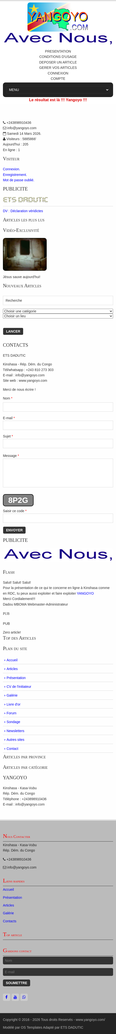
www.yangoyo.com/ (90, 1020)
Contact (12, 749)
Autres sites (15, 740)
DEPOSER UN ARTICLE (58, 62)
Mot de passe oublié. (18, 180)
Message (58, 470)
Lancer (13, 331)
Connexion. (11, 169)
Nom (7, 398)
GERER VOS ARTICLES (58, 68)
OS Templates (31, 1027)
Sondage (13, 722)
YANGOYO (85, 593)
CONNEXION (58, 73)
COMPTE (58, 79)
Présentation (16, 678)
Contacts (9, 921)
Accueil (12, 660)
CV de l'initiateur (19, 687)
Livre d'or (13, 704)
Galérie (12, 695)
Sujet (58, 441)
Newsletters (15, 731)
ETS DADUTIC (72, 1027)
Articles (12, 669)
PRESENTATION (58, 51)
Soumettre (16, 983)
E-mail (58, 423)
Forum (11, 713)
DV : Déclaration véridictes (23, 211)
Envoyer (14, 530)
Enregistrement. (15, 175)
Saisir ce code (58, 516)
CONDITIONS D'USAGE (58, 57)
